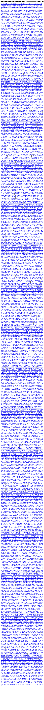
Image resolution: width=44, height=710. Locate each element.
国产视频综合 (31, 101)
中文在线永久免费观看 (15, 397)
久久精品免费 (20, 124)
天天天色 (16, 26)
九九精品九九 (9, 43)
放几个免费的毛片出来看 (24, 441)
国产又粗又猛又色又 (27, 251)
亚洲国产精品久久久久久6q (19, 134)
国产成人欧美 (20, 174)
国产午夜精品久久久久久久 (19, 540)
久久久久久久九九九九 (8, 157)
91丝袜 (23, 55)
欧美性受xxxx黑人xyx (37, 247)
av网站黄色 (9, 464)
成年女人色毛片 (22, 619)
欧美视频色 (22, 663)
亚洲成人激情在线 (7, 210)
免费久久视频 (5, 631)
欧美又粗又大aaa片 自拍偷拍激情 (30, 561)
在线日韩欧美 (27, 61)
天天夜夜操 (23, 152)
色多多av (33, 461)
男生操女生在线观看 (33, 509)
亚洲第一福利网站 (18, 301)
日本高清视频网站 (34, 559)
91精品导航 (34, 136)
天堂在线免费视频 (19, 329)
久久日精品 (34, 186)
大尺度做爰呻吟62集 (12, 336)
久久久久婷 (27, 329)
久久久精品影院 (38, 13)
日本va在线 (34, 145)
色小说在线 (36, 423)
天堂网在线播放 (8, 673)
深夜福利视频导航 (24, 16)
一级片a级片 (28, 189)
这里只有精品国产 (21, 417)
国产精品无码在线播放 (16, 52)
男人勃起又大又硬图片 (15, 55)
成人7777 (22, 382)
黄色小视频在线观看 (34, 359)
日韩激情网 (25, 678)
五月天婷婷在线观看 (35, 518)
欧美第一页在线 (30, 449)
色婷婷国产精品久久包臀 (33, 134)
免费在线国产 (4, 75)
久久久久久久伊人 (35, 282)
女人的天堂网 (9, 187)
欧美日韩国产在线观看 (34, 37)
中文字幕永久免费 (16, 342)
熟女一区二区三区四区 (37, 377)
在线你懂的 (22, 348)
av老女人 (10, 277)
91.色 (30, 421)
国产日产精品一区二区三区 (13, 250)
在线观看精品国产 (26, 168)
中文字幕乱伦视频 (20, 385)
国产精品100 (18, 66)
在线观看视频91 (19, 341)
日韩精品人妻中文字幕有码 (18, 92)
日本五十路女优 (32, 42)
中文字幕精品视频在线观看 (22, 594)
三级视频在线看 (10, 641)
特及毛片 (31, 532)
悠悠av (15, 447)
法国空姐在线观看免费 (29, 610)
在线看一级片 (9, 483)
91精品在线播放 (10, 131)
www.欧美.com (21, 297)
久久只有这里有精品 (35, 39)
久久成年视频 (39, 26)
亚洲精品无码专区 (29, 418)
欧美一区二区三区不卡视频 (31, 403)
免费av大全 (13, 288)
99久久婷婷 (40, 136)
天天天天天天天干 (26, 480)
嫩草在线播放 (36, 655)
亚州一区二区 (28, 174)
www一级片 (10, 84)
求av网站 (26, 20)
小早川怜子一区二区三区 (35, 318)
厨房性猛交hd (6, 570)
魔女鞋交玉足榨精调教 (9, 517)
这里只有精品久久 (26, 365)
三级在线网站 (22, 373)
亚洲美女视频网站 (17, 14)
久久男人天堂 (4, 10)
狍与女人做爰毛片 (20, 505)
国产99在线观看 (10, 367)
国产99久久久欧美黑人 (6, 289)
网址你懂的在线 (18, 114)
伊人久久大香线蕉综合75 (29, 26)
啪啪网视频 (9, 17)
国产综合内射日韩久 (17, 206)
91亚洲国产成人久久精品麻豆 (18, 175)
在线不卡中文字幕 (14, 119)
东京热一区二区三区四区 (8, 449)
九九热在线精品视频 (10, 385)
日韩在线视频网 (5, 368)
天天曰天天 (26, 300)
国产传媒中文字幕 (22, 474)
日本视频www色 (26, 234)
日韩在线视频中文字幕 (35, 552)
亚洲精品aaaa (17, 292)
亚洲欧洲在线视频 (10, 392)
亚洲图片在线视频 (26, 588)
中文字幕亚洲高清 (32, 48)
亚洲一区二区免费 (28, 206)
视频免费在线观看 (8, 80)
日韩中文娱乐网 (28, 203)
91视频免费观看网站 (25, 333)
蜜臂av (22, 86)
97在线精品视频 (15, 16)
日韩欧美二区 (16, 152)
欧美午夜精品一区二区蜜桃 (8, 547)
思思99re (12, 435)
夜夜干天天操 (7, 376)
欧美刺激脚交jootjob (21, 25)
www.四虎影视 (39, 102)
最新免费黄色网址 (20, 236)
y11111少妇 (7, 684)
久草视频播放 (39, 610)
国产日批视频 (13, 371)
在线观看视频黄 (9, 479)
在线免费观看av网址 (35, 171)
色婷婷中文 (19, 392)
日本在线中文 (35, 110)
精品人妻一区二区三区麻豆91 (17, 470)
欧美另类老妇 (9, 379)
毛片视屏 (18, 102)
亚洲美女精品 (36, 169)
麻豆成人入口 (24, 266)
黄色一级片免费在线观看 (24, 98)
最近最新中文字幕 (18, 483)
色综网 (28, 218)
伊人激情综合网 (11, 582)
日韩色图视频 (38, 28)
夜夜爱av (13, 523)
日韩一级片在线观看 (27, 169)
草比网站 (9, 14)
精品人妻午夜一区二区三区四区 (15, 203)
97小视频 (3, 248)
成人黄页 (31, 582)
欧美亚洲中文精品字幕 (33, 643)
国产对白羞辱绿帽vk (31, 32)
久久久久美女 (31, 379)
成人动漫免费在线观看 (20, 524)
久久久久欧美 (12, 111)
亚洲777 (23, 80)
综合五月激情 (14, 638)
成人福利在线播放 (17, 17)
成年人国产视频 (33, 241)
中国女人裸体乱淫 (29, 288)
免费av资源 (34, 313)
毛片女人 (5, 155)
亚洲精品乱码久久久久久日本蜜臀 (21, 228)
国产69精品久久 (15, 446)
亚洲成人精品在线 (5, 189)
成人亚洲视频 (26, 521)
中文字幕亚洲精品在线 (20, 63)
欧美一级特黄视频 (26, 166)
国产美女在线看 (32, 81)
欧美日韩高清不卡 (31, 119)
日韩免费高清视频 (33, 394)
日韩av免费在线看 (7, 537)
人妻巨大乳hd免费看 (27, 13)
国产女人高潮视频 (32, 664)
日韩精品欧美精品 (35, 157)
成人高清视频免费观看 (19, 490)
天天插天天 (25, 537)
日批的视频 (14, 269)
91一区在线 (10, 69)
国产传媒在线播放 (28, 341)
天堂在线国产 (17, 635)
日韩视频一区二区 (12, 39)
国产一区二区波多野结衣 (19, 32)
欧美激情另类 (18, 157)
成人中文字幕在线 (37, 587)
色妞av (15, 474)
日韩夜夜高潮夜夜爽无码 (33, 427)
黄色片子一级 (23, 339)
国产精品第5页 (14, 20)
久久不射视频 (11, 34)
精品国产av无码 (14, 353)
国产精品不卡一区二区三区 (33, 523)
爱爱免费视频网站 (33, 143)
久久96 (12, 64)
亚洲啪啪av (9, 234)
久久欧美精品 (11, 610)
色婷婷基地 (7, 98)
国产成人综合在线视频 (23, 108)
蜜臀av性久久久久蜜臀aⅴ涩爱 (25, 285)
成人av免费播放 (5, 63)
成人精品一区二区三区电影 (17, 684)
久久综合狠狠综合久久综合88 (17, 87)
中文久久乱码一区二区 (31, 36)
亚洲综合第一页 (13, 75)
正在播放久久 (20, 39)
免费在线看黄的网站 (25, 221)
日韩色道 (10, 333)
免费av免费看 (38, 11)
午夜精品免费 (22, 625)
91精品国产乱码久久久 (25, 148)
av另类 (38, 517)
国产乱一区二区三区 (14, 646)
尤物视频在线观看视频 (12, 373)
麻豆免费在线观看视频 (10, 591)
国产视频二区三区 (35, 646)
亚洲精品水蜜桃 (33, 520)
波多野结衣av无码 (25, 462)
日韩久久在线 (28, 360)
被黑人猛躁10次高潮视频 (27, 70)
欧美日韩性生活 (25, 321)
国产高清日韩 (13, 22)
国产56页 (14, 99)
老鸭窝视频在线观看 (19, 313)
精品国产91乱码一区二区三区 (22, 316)
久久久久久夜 (6, 48)
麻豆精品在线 (16, 664)
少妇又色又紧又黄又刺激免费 (15, 73)
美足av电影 (35, 584)
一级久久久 (40, 253)
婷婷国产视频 (28, 336)
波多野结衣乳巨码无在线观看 (24, 347)
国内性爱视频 (20, 682)
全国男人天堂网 (26, 661)
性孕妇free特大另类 (31, 471)
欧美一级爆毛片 (19, 58)
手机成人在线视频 (16, 395)
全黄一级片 (33, 209)
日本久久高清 (12, 412)
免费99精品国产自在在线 (22, 582)
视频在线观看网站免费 (19, 36)
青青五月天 (34, 570)
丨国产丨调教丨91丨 (27, 84)
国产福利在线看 (13, 104)
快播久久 (34, 174)
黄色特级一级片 (20, 473)
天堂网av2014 (25, 430)
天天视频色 (11, 72)
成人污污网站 (32, 34)
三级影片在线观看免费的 (21, 204)
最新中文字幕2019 (27, 14)
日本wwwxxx (14, 614)
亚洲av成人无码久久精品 (7, 230)
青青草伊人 (7, 212)
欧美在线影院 (16, 221)
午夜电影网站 (35, 254)
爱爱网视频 (35, 348)
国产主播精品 (36, 251)
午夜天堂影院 (24, 364)
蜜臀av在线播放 (5, 29)
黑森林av (36, 87)
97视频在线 (29, 142)
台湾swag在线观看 (22, 398)
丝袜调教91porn (34, 29)
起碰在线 (30, 95)
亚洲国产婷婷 (33, 107)
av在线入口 (29, 348)
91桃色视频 (7, 87)
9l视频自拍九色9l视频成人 (30, 389)
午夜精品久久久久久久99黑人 (17, 60)
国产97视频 (10, 181)
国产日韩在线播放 (31, 131)
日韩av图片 (4, 84)
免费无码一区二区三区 (8, 394)
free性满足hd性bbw (22, 75)
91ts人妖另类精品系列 (32, 652)
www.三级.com (22, 77)
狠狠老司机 (6, 658)
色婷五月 (6, 442)
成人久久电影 (23, 497)
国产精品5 (37, 165)
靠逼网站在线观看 (13, 304)
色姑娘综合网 (23, 160)
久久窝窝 (14, 541)
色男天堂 (25, 423)
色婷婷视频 (28, 127)
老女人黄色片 (9, 262)
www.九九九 (4, 14)
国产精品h (12, 620)
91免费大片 (10, 36)
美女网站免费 (35, 549)
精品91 (11, 338)
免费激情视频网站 (31, 25)
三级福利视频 (9, 657)
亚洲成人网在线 (35, 17)
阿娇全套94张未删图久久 (12, 125)
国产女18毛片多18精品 (37, 162)
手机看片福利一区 (16, 374)
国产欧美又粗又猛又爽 (29, 272)
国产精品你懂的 (8, 165)
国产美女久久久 (11, 89)
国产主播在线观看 (9, 233)
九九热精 (10, 350)
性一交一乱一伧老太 (27, 585)
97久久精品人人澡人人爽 (18, 632)
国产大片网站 (14, 327)
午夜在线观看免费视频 (36, 122)
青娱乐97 (8, 415)
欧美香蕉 (20, 259)
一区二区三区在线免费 (7, 432)
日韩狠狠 (30, 72)
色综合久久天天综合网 (20, 93)
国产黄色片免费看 (30, 274)
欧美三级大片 (15, 660)
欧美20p (14, 424)
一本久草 (39, 34)
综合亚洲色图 (30, 28)
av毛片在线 (29, 19)
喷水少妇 (32, 219)
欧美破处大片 (35, 303)
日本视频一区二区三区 (18, 51)
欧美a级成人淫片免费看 (20, 218)
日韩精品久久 (6, 620)
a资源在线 (21, 362)
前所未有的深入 (5, 113)
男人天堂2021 (29, 494)
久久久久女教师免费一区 (28, 420)
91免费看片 (40, 316)
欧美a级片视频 (36, 231)
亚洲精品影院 (16, 165)
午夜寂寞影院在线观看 (11, 398)
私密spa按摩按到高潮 (35, 278)
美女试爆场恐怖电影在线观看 (17, 529)
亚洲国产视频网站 (30, 102)
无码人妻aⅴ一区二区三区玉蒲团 (32, 271)
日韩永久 (23, 623)
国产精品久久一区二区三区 (34, 304)
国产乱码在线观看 (36, 234)
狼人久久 (28, 309)
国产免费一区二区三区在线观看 (14, 647)
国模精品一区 (32, 405)
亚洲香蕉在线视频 (25, 570)
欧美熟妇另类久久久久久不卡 (13, 78)
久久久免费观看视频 (33, 447)
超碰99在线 (30, 239)
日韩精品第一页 (19, 555)
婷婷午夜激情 (29, 382)
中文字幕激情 (17, 187)
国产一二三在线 (12, 272)
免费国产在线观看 (8, 242)
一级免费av (19, 216)
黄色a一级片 (18, 169)
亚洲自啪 (3, 125)
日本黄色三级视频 (37, 63)
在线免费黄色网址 (32, 146)
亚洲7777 (38, 312)
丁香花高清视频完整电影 (35, 266)
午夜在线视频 (12, 347)
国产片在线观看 (15, 219)
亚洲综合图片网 (10, 193)
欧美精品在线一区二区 (20, 572)
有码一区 (10, 301)
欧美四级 (37, 622)
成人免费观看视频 (16, 376)
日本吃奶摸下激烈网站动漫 (21, 57)
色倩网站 (36, 10)
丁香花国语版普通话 (38, 336)
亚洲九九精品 (12, 544)
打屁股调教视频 (36, 148)
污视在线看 (37, 341)
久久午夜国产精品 (5, 569)
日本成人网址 (39, 385)
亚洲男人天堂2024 (31, 679)
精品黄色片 (33, 316)
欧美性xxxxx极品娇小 (30, 467)
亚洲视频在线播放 (9, 195)
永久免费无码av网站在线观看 (34, 201)
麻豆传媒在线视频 (17, 433)
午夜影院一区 (35, 357)
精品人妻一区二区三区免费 (30, 676)
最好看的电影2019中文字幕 (10, 406)
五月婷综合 (21, 403)
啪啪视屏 (30, 43)
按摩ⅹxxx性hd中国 (14, 596)
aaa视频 (37, 379)
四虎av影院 (26, 140)
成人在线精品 (20, 541)
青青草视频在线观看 (27, 46)
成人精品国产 (34, 49)
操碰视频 (16, 248)
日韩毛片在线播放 (30, 385)
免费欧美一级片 (36, 480)
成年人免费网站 (23, 499)
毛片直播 (3, 13)
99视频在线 (24, 342)
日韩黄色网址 (36, 72)
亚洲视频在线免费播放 (30, 86)
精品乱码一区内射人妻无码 (29, 139)
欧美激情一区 (18, 367)
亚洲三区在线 (30, 210)
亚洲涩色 (21, 61)
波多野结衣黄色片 (32, 23)
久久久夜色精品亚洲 (32, 468)
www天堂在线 (18, 247)
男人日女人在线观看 (8, 218)
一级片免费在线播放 (28, 10)
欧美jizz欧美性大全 (33, 512)
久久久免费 (16, 348)
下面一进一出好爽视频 (35, 556)
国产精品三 (28, 414)
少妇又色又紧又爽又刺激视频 (20, 289)
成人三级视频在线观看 (20, 230)
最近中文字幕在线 (37, 196)
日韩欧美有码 (18, 559)
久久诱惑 (21, 345)
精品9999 (6, 324)
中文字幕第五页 (10, 172)
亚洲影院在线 (18, 13)
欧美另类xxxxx (15, 239)
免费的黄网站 (18, 233)
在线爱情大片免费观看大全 (30, 128)
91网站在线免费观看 (24, 286)
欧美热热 (3, 124)
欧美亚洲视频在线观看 (31, 92)
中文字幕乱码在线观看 (20, 131)
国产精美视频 (27, 83)
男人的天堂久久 (23, 666)
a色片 (4, 193)
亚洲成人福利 (19, 275)
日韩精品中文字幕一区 (17, 310)
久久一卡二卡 (25, 383)
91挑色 (11, 95)
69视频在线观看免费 (9, 227)
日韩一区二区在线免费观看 (33, 77)
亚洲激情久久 (19, 389)
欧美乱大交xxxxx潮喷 (20, 508)
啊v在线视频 (39, 420)
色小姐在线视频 (7, 107)
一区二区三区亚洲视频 (18, 127)
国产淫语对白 (20, 200)
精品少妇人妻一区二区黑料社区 (33, 291)
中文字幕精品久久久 (31, 175)
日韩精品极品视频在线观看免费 (19, 146)
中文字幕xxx (18, 251)
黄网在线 (9, 134)
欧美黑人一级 (31, 78)
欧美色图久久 (18, 29)
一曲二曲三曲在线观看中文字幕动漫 (24, 386)
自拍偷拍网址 (9, 248)
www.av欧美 (12, 54)
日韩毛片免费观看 (13, 330)
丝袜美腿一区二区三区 (24, 602)
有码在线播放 (36, 585)
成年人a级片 (7, 142)
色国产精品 (36, 360)
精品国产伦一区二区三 (11, 108)
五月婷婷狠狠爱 (15, 122)
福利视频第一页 (11, 196)
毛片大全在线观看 (20, 511)
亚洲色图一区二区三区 (36, 521)
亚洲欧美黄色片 (26, 535)
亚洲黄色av (24, 562)
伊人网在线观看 (17, 84)
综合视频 (39, 111)
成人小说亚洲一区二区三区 (19, 19)
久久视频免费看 (16, 70)
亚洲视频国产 (39, 669)
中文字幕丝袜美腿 (29, 426)
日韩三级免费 (36, 248)
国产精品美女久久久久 (16, 455)
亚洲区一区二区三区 (37, 116)
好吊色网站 (7, 231)
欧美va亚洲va (32, 298)
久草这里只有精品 (20, 306)
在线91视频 (29, 547)
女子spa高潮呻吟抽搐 (33, 497)
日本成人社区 (38, 51)
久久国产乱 (38, 418)
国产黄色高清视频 (33, 133)
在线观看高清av (33, 121)
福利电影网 (7, 309)
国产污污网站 (21, 22)
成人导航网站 (34, 661)
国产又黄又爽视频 (13, 324)
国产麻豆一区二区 (7, 51)
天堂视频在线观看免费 (15, 318)
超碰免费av (13, 46)
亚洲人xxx (11, 237)
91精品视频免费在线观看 (10, 190)
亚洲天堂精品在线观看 (37, 61)
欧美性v (23, 102)
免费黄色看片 (4, 178)
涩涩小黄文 (18, 31)
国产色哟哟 (18, 312)
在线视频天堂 (34, 159)
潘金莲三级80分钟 (27, 89)
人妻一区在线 (36, 439)
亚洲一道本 (35, 544)
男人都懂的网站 (27, 412)
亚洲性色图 (29, 584)
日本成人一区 (32, 225)
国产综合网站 (34, 127)
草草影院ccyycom (12, 136)
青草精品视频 (31, 330)
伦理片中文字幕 (15, 148)
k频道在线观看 (31, 283)
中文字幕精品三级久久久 (22, 295)
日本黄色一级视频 (8, 494)
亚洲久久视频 (20, 335)
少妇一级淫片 (27, 186)
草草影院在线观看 (9, 461)
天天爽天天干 (35, 335)
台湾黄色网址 (13, 180)
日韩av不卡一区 (5, 104)
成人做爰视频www (36, 181)
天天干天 (41, 348)
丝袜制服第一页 (30, 324)
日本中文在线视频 (16, 590)
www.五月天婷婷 (9, 256)
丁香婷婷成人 (27, 73)
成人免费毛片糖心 (30, 415)
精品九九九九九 (15, 183)
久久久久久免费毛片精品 (16, 368)
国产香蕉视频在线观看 (35, 277)
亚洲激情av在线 (34, 631)
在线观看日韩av (12, 283)
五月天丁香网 (36, 152)
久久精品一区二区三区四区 (10, 200)
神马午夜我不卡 (10, 341)
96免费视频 (22, 634)
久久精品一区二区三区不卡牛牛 (13, 139)
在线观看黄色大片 (23, 298)
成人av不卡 (4, 203)
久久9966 (12, 505)
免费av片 (9, 206)
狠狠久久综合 (7, 590)
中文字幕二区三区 (9, 31)
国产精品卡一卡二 (13, 441)
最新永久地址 (11, 37)
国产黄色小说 (4, 646)
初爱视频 (36, 537)
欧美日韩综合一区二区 (34, 482)
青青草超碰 (33, 321)
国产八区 (34, 183)
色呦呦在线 (25, 216)
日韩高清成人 (22, 629)
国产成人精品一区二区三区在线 (24, 196)
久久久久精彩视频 (35, 233)
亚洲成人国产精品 (7, 192)
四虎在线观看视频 (8, 326)
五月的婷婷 (17, 333)
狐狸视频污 (9, 611)
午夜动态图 (18, 227)
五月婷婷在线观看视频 (13, 42)
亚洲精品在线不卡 (11, 417)
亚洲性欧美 (32, 344)
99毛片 (2, 64)
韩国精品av (15, 506)
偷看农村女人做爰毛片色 (34, 289)
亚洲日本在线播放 (15, 391)
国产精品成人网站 (9, 251)
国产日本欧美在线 (6, 219)
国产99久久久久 (20, 274)
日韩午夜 (18, 429)
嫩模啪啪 (20, 543)
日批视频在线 (22, 324)
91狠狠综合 (39, 52)
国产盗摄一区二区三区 (32, 511)
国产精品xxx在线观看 (23, 184)
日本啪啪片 (6, 526)
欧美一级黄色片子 (37, 442)
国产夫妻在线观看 (38, 327)
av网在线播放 (20, 288)
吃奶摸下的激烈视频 (15, 265)
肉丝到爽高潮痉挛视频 (20, 40)
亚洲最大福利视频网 (33, 75)
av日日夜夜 (19, 620)
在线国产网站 (16, 105)
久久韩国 (3, 444)
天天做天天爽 (35, 221)
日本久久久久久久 (24, 107)
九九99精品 (22, 546)
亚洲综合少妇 (39, 228)
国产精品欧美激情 (17, 350)
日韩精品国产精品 (13, 259)
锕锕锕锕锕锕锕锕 (25, 171)
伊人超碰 (23, 494)
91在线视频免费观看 (31, 508)
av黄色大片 (11, 28)
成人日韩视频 (6, 265)
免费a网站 (11, 29)
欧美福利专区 (8, 77)
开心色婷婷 (37, 280)
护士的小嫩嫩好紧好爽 (15, 439)
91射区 (16, 556)
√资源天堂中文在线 (29, 310)
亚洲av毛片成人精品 (14, 254)
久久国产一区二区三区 (34, 364)
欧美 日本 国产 (4, 318)
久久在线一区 (14, 225)
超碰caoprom (36, 80)
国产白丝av (28, 110)
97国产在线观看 (35, 118)
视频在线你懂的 (10, 468)
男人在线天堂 (16, 462)
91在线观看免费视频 (9, 224)
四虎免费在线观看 (16, 96)
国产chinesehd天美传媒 (30, 124)
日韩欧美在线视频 (13, 602)
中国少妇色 (17, 160)
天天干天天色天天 (10, 102)
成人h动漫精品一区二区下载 (11, 477)
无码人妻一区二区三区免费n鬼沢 (29, 651)
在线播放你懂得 (13, 403)
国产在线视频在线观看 (13, 121)
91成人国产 (29, 623)
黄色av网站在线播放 (32, 113)
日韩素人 (14, 285)
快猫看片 (23, 429)
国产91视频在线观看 (13, 101)
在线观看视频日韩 (13, 509)
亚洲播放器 (24, 395)
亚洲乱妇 (31, 45)
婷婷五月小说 (26, 675)
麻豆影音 (26, 483)
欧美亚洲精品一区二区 (8, 93)
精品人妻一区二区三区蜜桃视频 (9, 357)
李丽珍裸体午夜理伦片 (14, 245)
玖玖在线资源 (24, 318)
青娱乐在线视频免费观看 (15, 344)
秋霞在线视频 (23, 28)
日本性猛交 (34, 506)
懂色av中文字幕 (24, 488)
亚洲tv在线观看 (8, 285)
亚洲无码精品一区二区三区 (13, 655)
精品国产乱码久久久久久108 (31, 301)
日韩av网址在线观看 (17, 49)
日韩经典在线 (25, 631)
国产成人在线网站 (5, 92)
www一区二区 (6, 617)
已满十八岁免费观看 (6, 351)
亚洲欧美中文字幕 (5, 409)
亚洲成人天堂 (8, 105)
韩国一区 (26, 520)
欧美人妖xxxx (35, 60)
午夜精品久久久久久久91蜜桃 (13, 81)
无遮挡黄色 (38, 160)
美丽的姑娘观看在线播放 (34, 195)
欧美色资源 (31, 57)
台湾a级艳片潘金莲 (35, 462)
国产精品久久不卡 (18, 67)
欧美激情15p (17, 603)
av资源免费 (3, 417)
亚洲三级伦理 (7, 298)
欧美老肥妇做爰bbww (11, 370)
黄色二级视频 (7, 327)
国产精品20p (16, 95)
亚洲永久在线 (24, 130)
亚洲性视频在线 (16, 192)
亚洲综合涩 (12, 204)
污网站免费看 (26, 157)
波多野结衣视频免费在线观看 (32, 244)
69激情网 (8, 263)
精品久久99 (7, 145)
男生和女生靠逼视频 (24, 479)
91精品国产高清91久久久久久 (20, 464)
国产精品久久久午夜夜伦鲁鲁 (28, 411)
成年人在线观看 (23, 48)
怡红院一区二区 (14, 286)
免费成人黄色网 (18, 657)
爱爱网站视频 (33, 487)
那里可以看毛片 (27, 357)
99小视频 (31, 537)
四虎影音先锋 (36, 347)
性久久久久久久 (16, 401)
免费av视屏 (19, 34)
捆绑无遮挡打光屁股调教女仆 (21, 45)
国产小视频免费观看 (17, 675)
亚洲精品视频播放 (33, 31)
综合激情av (34, 166)
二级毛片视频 (22, 142)
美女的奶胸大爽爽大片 (28, 307)
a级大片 (37, 538)
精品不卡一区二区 (37, 43)
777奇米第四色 (12, 282)
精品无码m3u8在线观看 (11, 360)
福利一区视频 (14, 298)
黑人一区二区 (29, 80)
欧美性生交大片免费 (32, 625)
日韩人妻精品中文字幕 (27, 192)
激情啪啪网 (9, 520)
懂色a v (33, 345)
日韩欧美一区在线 (8, 160)
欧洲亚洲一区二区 (15, 159)
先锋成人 (3, 198)
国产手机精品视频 (16, 588)
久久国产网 (27, 137)
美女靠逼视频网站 (36, 412)
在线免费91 (40, 124)
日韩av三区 (14, 213)
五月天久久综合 (15, 409)
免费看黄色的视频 (22, 23)
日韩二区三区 (24, 227)
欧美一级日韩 (31, 163)
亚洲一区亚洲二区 (9, 377)
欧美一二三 (27, 370)
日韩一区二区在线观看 (25, 183)
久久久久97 (39, 408)
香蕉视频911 (19, 282)
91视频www (14, 116)
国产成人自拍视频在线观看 (26, 248)
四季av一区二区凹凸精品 (25, 319)
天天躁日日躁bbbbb (16, 532)
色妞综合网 (21, 269)
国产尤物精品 (7, 225)
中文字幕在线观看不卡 (6, 228)
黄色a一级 (12, 386)
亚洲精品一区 (12, 274)
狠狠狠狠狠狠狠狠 (24, 219)
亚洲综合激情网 (33, 204)
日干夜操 (16, 28)
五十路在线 (24, 72)
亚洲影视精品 (15, 531)
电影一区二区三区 (5, 523)
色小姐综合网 (11, 178)
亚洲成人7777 (28, 587)
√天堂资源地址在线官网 (22, 500)
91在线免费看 (16, 493)
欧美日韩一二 (31, 458)
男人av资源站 (30, 90)
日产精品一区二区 (21, 491)
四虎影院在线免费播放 (14, 86)
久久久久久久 (28, 438)
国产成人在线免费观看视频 (26, 327)
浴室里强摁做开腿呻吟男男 (18, 426)
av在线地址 (11, 313)
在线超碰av (9, 19)
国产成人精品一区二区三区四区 (16, 453)
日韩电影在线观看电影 (8, 471)
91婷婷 (23, 590)
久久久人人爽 (4, 559)
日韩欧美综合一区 (17, 11)
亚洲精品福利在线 (37, 421)
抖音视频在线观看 (8, 168)
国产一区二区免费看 (32, 99)
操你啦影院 (7, 60)
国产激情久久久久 (17, 210)
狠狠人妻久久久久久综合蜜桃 (21, 241)
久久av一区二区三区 (12, 356)
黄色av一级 (37, 555)
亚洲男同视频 (20, 414)
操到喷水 (27, 39)
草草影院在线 (20, 260)
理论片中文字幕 (15, 550)
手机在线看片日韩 (34, 613)
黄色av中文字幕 (11, 25)
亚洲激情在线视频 (21, 99)
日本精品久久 (26, 212)
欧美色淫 (27, 236)
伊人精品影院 (37, 488)
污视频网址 (22, 353)
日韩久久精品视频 (17, 496)
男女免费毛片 (37, 362)
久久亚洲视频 (8, 382)
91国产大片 (40, 131)
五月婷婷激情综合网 (8, 578)
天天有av (19, 521)
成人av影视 (30, 152)
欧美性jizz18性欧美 (10, 247)
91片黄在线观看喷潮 (10, 450)
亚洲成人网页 (9, 490)
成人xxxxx (16, 479)
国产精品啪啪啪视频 (37, 514)
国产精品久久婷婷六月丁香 (10, 332)
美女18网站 (17, 488)
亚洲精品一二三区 (24, 121)
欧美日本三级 (13, 315)
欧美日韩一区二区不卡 (32, 540)
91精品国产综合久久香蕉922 (33, 22)
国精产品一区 (29, 371)
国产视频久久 (17, 149)
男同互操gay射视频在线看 (20, 43)
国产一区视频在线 (36, 473)
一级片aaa (29, 354)
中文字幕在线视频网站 (32, 470)
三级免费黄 (16, 667)
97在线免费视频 (9, 292)
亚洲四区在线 (34, 315)
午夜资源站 (23, 388)
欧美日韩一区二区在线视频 (36, 430)
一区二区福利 (15, 345)
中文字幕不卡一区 (37, 14)
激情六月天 (34, 137)
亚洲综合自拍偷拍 (10, 198)
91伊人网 (20, 20)
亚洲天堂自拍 (17, 482)
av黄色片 (10, 155)
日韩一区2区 (12, 335)
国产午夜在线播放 (9, 61)
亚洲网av (31, 16)
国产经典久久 (24, 95)
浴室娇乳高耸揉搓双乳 (6, 221)
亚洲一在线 (21, 534)
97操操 (28, 40)
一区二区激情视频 (26, 326)
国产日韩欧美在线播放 (8, 66)
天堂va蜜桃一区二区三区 (37, 218)
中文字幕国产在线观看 (15, 558)
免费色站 (28, 546)
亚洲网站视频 (12, 637)
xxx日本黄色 (19, 178)
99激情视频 (10, 45)
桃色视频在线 (18, 64)
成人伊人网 (30, 180)
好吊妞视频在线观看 (23, 222)
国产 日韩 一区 (4, 439)
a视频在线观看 (24, 359)
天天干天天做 (12, 526)
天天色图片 (6, 651)
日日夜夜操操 (22, 409)
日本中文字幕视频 (18, 181)
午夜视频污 (8, 405)
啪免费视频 (25, 81)
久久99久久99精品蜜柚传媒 (35, 177)
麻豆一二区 (31, 262)
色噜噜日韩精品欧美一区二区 (33, 55)
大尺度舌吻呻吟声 (38, 187)
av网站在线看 (22, 294)
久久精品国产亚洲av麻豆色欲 (10, 400)
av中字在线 (9, 628)
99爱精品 (6, 606)
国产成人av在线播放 (20, 377)
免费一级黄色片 (12, 323)
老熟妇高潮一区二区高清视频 (8, 118)
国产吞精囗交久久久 (10, 83)
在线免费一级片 (34, 286)
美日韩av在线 (9, 436)
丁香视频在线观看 (27, 455)
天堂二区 (36, 154)
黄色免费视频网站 (7, 127)
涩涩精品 (31, 594)
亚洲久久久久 (34, 329)
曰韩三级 (27, 69)
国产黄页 (11, 651)
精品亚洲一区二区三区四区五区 (31, 178)
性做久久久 (19, 198)
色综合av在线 (32, 275)
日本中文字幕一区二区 (31, 257)
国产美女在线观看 (29, 526)
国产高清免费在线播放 (10, 166)
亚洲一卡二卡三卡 (22, 447)
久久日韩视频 (21, 360)
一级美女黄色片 (17, 277)
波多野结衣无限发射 (18, 244)
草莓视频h (7, 140)
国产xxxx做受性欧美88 (35, 108)
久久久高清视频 (27, 247)
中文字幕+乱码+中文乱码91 (33, 292)
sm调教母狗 (18, 130)
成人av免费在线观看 (13, 502)
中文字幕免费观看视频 (30, 151)
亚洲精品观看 (36, 89)
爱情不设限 (38, 344)
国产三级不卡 (4, 37)
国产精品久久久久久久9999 (14, 143)
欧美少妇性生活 (11, 275)
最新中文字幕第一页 (17, 626)
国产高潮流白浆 (35, 368)
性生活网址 (17, 379)
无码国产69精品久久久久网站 (8, 430)
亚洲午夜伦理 (9, 67)
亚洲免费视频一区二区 (11, 458)
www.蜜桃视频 (31, 605)
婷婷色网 (30, 339)
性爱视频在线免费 (13, 151)
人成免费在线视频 (31, 253)
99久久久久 (5, 204)
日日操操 (38, 298)
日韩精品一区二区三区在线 (24, 116)
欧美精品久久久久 (29, 684)
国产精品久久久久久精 (27, 187)
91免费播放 (27, 136)
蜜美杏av (9, 424)
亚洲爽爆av (24, 96)
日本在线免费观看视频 (6, 515)
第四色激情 (12, 216)
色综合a (12, 603)
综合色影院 (25, 78)
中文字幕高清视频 (26, 149)
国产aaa (20, 140)
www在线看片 (16, 107)
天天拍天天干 (38, 356)
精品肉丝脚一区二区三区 (29, 515)
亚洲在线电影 (32, 312)
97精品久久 (29, 63)
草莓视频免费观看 (28, 259)
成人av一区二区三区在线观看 (30, 452)
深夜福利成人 (31, 96)
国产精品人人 (11, 555)
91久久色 (32, 105)
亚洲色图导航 (17, 326)
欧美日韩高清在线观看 (37, 73)
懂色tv (11, 63)
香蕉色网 (26, 275)
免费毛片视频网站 (12, 521)
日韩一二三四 (26, 49)
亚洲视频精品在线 (17, 676)
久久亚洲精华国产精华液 (9, 389)
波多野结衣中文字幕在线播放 (8, 137)
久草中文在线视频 (38, 95)
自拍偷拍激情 (33, 391)
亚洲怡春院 (10, 625)
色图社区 (25, 52)
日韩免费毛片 (19, 186)
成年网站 (17, 435)
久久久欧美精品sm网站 (16, 212)
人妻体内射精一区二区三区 (21, 262)
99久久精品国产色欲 (19, 257)
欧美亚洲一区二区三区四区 (34, 93)
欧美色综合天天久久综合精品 (22, 193)
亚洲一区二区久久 (25, 122)
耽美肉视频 (4, 28)
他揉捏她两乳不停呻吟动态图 (8, 163)
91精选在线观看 (18, 436)
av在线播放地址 (23, 42)
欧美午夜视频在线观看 (15, 201)
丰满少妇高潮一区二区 (37, 567)
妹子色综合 (9, 487)
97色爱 (16, 61)
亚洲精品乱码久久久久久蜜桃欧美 (17, 154)
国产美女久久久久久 (19, 578)
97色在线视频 (17, 168)
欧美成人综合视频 (21, 145)
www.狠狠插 (20, 213)
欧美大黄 (17, 497)
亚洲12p (23, 110)
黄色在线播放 (9, 26)
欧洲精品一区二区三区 (34, 575)
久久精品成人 (14, 569)
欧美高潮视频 (14, 142)
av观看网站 (25, 344)
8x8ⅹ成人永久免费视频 (8, 321)
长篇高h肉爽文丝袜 (6, 96)
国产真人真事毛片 (21, 180)
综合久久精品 (28, 200)
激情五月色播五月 (25, 105)
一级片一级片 (6, 529)
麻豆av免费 (20, 412)
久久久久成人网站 (26, 265)
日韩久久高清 (26, 181)
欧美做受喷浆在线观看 (22, 37)
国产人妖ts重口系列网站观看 (20, 575)
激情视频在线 (11, 162)
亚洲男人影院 (22, 614)
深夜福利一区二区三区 (34, 666)
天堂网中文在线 (19, 599)
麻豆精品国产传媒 (25, 159)
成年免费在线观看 (29, 51)
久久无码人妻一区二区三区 (29, 198)
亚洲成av (16, 625)
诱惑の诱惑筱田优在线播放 (21, 242)
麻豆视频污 (8, 342)
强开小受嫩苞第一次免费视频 (17, 291)
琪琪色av (19, 190)
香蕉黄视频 (9, 11)
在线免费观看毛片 (20, 449)
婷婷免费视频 (13, 184)
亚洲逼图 (28, 313)
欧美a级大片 (32, 140)
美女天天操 (19, 89)
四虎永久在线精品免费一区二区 (32, 67)
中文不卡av (4, 45)
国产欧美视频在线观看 (32, 250)
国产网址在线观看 (21, 354)
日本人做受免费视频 (17, 128)
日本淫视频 (38, 608)
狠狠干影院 (25, 190)
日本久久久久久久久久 (25, 596)
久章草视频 (19, 54)
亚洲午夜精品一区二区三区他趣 (30, 215)
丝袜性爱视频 (37, 424)
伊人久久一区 (18, 224)
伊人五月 (8, 146)
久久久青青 (8, 64)
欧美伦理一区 (38, 415)
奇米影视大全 (4, 333)
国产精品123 (18, 72)
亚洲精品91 (20, 406)
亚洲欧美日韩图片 (14, 546)
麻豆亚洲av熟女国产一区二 (32, 260)
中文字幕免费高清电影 (8, 312)
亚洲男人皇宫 (6, 22)
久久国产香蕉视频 (23, 225)
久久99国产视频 (23, 125)
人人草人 (35, 455)
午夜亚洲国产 (36, 239)
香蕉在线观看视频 (9, 497)
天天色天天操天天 (21, 113)
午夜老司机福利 (10, 13)
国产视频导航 (29, 603)
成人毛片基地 (24, 553)
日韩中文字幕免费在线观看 (15, 10)
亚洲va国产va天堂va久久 (22, 450)
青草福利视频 (19, 83)
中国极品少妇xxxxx (25, 646)
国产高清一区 (17, 256)
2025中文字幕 (6, 184)
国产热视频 (27, 58)
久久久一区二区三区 (35, 590)
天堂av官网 (30, 395)
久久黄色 (33, 98)
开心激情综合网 (5, 254)
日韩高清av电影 (23, 101)
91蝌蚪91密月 (37, 45)
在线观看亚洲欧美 (17, 234)
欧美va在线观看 (14, 48)
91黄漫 (20, 26)
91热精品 (24, 224)
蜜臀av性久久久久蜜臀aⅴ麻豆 (30, 647)
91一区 (33, 365)
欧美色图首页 (34, 168)
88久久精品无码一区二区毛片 (30, 114)
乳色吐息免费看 (35, 541)
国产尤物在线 (27, 155)
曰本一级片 (25, 34)
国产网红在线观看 (33, 400)
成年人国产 (4, 421)
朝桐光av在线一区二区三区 (23, 118)
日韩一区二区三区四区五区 (21, 408)
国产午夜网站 (25, 532)
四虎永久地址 (17, 80)
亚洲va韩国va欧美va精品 (21, 195)
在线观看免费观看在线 (35, 184)
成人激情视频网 (28, 213)
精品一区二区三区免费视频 (18, 584)
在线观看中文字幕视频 (27, 558)
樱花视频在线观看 (12, 354)
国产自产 (19, 46)
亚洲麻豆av (21, 370)
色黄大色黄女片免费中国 (32, 172)
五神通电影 (21, 151)
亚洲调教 (3, 415)
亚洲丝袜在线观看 (29, 356)
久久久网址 (11, 329)
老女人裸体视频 (32, 125)
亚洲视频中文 (22, 90)
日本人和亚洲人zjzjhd (21, 163)
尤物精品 (22, 593)
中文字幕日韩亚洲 (36, 265)
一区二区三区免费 (9, 169)
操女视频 (40, 36)
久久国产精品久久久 (19, 172)
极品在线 (4, 101)
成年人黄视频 (31, 617)
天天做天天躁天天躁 (22, 458)
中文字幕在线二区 (9, 316)
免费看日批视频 (26, 66)
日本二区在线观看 (23, 104)
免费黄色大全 (26, 64)
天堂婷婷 (24, 201)
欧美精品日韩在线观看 (35, 130)
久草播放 (37, 101)
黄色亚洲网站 (31, 52)
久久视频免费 (29, 87)
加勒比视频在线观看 (37, 438)
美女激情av (11, 58)
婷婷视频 (29, 145)
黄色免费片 (27, 345)
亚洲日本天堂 (8, 70)
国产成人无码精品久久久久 (32, 641)
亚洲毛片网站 (37, 351)
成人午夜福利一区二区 (28, 11)
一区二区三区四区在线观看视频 (25, 323)
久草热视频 (19, 380)
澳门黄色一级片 (34, 236)
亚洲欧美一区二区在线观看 (27, 165)
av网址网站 (7, 470)
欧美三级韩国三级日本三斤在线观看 (31, 256)
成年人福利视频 (34, 40)
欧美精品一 (15, 77)
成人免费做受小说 (21, 283)
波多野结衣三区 (13, 576)
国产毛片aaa (16, 487)
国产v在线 (11, 408)
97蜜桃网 (40, 455)
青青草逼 (30, 423)
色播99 (24, 210)
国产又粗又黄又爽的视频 (26, 245)
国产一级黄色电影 (31, 619)
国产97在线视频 (26, 17)
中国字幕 (19, 166)
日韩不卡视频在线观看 (6, 133)
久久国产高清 (26, 29)
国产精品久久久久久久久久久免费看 (12, 661)
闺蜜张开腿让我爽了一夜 (13, 553)
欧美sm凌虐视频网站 (33, 436)
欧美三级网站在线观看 (7, 244)
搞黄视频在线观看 (27, 54)
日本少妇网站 (31, 160)
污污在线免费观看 (24, 421)
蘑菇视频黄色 (9, 388)
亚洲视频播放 (13, 98)
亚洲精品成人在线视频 (15, 623)
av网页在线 (17, 411)
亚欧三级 (8, 122)
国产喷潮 (33, 228)
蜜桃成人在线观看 (19, 587)
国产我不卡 (25, 143)
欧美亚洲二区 (9, 444)
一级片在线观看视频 (36, 83)
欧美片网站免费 (18, 420)
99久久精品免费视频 (17, 512)
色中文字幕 (7, 20)
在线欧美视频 (24, 31)
